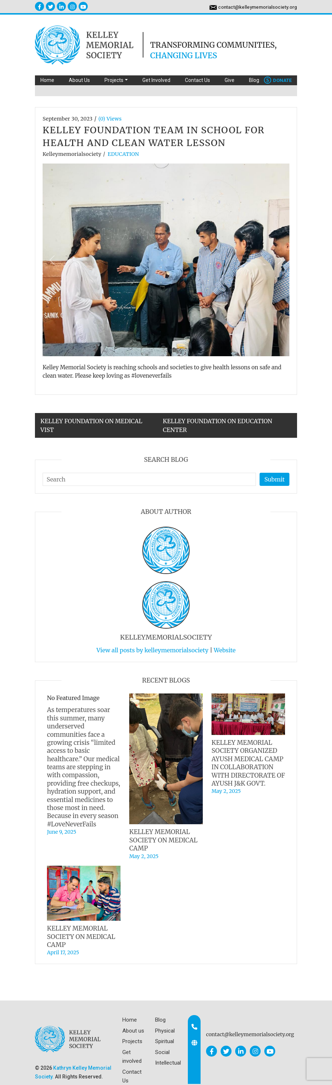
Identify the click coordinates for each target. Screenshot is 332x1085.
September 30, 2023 (67, 118)
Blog (254, 80)
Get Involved (156, 80)
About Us (79, 80)
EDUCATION (123, 154)
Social (162, 1052)
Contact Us (197, 80)
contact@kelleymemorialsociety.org (257, 7)
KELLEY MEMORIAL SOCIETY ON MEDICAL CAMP (163, 840)
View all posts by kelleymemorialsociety (152, 650)
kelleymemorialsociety (72, 154)
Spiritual (164, 1041)
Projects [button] (113, 80)
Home (47, 80)
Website (225, 650)
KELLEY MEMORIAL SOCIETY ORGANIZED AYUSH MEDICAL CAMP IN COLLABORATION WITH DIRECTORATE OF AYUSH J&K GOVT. (248, 763)
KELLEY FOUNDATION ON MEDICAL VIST (91, 425)
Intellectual (168, 1063)
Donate (278, 80)
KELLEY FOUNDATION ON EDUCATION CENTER (217, 425)
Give (229, 80)
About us (133, 1030)
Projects (132, 1041)
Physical (165, 1030)
